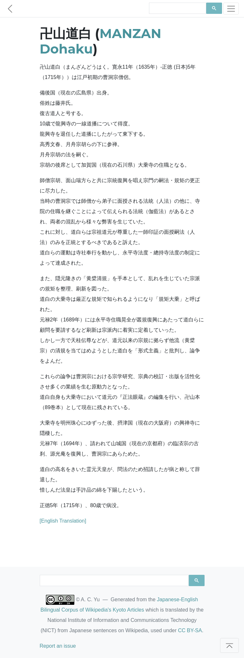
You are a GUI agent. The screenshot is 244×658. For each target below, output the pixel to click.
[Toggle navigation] (231, 9)
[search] (177, 8)
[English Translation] (63, 521)
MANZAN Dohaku (101, 41)
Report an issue (58, 646)
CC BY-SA (190, 630)
